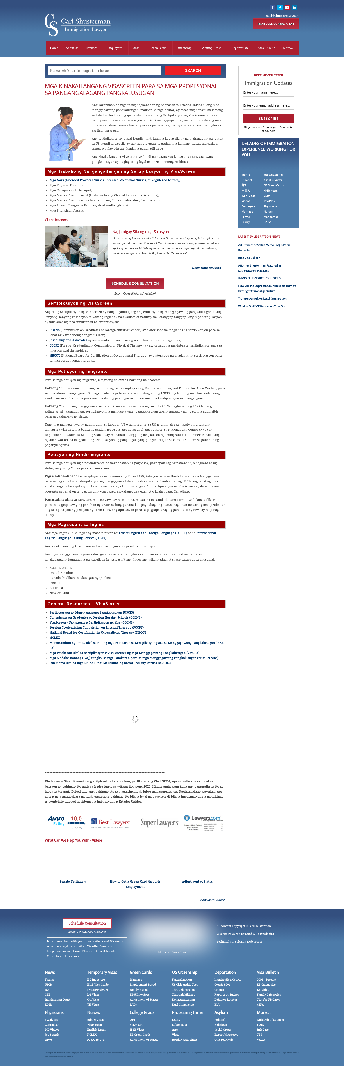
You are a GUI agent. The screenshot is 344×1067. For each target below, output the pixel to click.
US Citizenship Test (185, 985)
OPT (132, 1020)
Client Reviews (273, 181)
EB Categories (266, 985)
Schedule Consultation (87, 924)
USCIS (49, 985)
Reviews (91, 48)
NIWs (48, 1040)
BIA (216, 1005)
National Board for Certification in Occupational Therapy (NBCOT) (98, 633)
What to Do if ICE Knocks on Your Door (262, 307)
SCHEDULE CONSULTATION (276, 23)
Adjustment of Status (144, 1000)
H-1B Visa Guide (98, 985)
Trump (246, 175)
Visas (135, 48)
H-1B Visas (137, 1030)
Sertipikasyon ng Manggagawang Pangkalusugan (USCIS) (92, 613)
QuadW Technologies (259, 934)
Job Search (52, 1035)
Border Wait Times (184, 1040)
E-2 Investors (96, 980)
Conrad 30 (51, 1025)
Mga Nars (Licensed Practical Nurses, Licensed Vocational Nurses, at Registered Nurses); (115, 181)
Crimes (219, 990)
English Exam (96, 1030)
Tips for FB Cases (268, 1000)
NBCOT (55, 356)
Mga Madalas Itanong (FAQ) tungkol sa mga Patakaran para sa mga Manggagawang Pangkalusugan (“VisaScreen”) (134, 659)
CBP (47, 995)
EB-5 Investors (139, 995)
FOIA (260, 1025)
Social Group (222, 1030)
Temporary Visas (102, 973)
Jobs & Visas (95, 1020)
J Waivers (51, 1020)
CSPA (267, 196)
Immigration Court (57, 1000)
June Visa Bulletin (249, 258)
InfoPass (269, 202)
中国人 (246, 191)
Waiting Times (211, 48)
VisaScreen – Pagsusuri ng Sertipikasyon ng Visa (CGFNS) (92, 623)
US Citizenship (184, 973)
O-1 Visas (93, 1000)
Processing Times (187, 1013)
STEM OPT (137, 1025)
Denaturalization (183, 1000)
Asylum (221, 1013)
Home (54, 48)
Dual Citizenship (183, 1005)
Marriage (247, 212)
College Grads (142, 1013)
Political (219, 1020)
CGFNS (55, 331)
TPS (259, 1035)
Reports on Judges (226, 995)
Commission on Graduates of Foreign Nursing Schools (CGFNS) (96, 618)
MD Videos (52, 1030)
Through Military (183, 995)
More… (264, 1013)
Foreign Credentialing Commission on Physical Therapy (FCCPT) (97, 628)
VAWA (261, 1040)
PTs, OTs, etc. (96, 1040)
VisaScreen (94, 1025)
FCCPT (54, 346)
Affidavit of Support (270, 1020)
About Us (72, 48)
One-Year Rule (223, 1040)
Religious (220, 1025)
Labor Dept (179, 1025)
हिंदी (244, 186)
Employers (115, 48)
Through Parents (183, 990)
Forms (246, 217)
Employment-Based (143, 985)
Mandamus (271, 217)
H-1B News (271, 191)
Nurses (268, 212)
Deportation (239, 48)
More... (288, 48)
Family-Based (139, 990)
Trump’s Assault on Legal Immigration (262, 299)
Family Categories (269, 995)
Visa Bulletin (266, 48)
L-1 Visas (93, 995)
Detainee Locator (225, 1000)
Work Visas (248, 196)
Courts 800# (222, 985)
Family (246, 223)
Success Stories (273, 175)
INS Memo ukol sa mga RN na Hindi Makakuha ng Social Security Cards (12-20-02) (111, 664)
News (50, 973)
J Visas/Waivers (97, 990)
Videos (246, 202)
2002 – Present (266, 980)
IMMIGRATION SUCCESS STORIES (259, 279)
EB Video (263, 990)
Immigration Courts (227, 980)
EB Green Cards (274, 186)
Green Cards (158, 48)
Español (247, 181)
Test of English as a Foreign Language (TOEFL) (152, 534)
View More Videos (213, 901)
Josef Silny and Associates (68, 341)
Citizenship (184, 48)
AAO (175, 1030)
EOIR (48, 1005)
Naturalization (182, 980)
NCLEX (55, 638)
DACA (267, 223)
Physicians (270, 207)
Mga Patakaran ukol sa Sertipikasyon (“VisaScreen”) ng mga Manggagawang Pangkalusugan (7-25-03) (125, 654)
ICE (47, 990)
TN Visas (93, 1005)
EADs (133, 1005)
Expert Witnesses (226, 1035)
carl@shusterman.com (282, 16)
